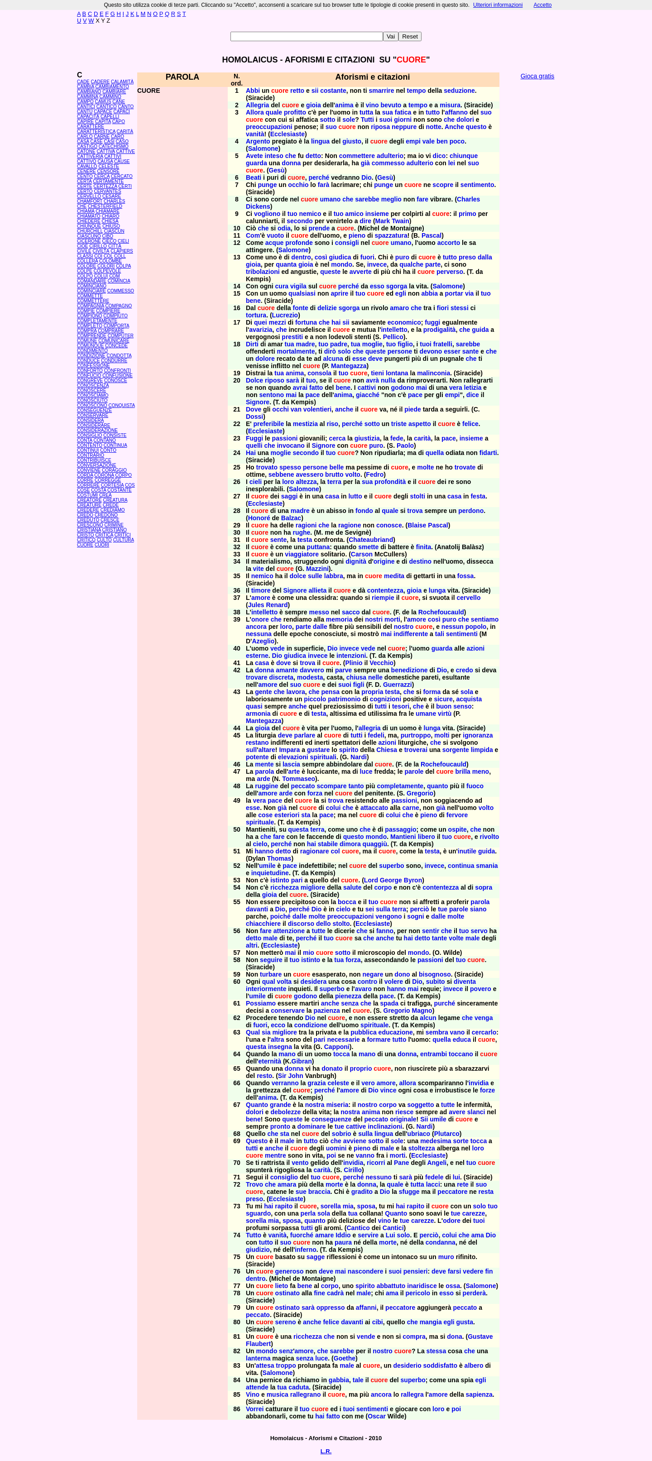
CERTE (84, 186)
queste (330, 271)
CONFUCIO (89, 375)
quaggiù (375, 844)
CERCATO (122, 176)
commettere (357, 155)
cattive (356, 1126)
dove (283, 662)
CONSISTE (114, 435)
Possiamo (261, 1003)
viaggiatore (302, 554)
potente (257, 757)
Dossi (254, 416)
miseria (337, 1104)
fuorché (301, 1235)
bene (253, 300)
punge (267, 184)
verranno (285, 1083)
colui (333, 807)
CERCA (102, 176)
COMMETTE (90, 295)
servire (368, 1235)
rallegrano (305, 1394)
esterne (257, 655)
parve (343, 670)
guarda (256, 163)
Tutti (367, 119)
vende (366, 1336)
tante (439, 938)
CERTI (125, 186)
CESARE (111, 196)
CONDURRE (114, 360)
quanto (437, 786)
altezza (306, 481)
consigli (347, 242)
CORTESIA (112, 485)
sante (470, 351)
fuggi (432, 322)
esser (452, 351)
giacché (367, 394)
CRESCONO (90, 524)
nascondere (366, 1271)
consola (319, 373)
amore (260, 597)
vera (455, 387)
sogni (415, 916)
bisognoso (435, 974)
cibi (377, 1322)
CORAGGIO (114, 470)
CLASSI (85, 256)
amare (324, 1235)
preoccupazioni (269, 126)
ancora (256, 626)
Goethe (344, 1358)
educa (462, 1039)
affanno (456, 112)
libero (426, 836)
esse (359, 358)
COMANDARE (91, 280)
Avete (254, 155)
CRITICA (104, 534)
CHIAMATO (89, 216)
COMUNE (87, 340)
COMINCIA (119, 280)
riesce (404, 1112)
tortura (256, 315)
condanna (440, 1242)
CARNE (102, 136)
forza (314, 793)
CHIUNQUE (89, 226)
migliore (313, 887)
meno (480, 771)
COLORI (106, 265)
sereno (285, 1322)
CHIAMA (85, 211)
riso (332, 423)
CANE (118, 101)
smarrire (381, 90)
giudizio (258, 1249)
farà (324, 184)
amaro (399, 307)
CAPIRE (85, 121)
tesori (400, 706)
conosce (389, 525)
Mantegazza (349, 365)
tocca (341, 1054)
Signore (257, 402)
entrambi (433, 1054)
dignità (355, 561)
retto (297, 90)
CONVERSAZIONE (96, 465)
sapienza (479, 1394)
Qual (253, 1032)
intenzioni (351, 655)
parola (264, 771)
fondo (364, 510)
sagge (316, 1256)
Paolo (405, 445)
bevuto (390, 105)
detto (313, 155)
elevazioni (293, 757)
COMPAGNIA (90, 305)
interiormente (266, 988)
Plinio (354, 662)
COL (108, 256)
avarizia (260, 329)
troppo (286, 1365)
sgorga (397, 286)
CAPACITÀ (88, 116)
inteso (274, 155)
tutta (366, 112)
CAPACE (103, 111)
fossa (465, 576)
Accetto (542, 5)
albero (474, 1365)
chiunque (464, 155)
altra (277, 1039)
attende (257, 1387)
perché (318, 177)
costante (333, 90)
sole (348, 119)
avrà (372, 380)
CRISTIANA (89, 529)
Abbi (253, 90)
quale (274, 112)
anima (344, 105)
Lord (371, 880)
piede (412, 409)
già (365, 163)
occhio (298, 184)
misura (450, 105)
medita (394, 576)
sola (466, 691)
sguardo (258, 1213)
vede (277, 648)
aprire (339, 293)
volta (284, 981)
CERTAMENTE (108, 181)
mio (308, 952)
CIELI (123, 241)
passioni (285, 438)
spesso (290, 467)
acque (274, 242)
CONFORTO (90, 370)
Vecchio (381, 662)
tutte (319, 930)
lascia (291, 764)
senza (350, 1003)
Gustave (480, 1336)
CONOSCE (115, 380)
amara (287, 1184)
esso (377, 286)
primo (467, 213)
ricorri (376, 1162)
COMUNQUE (90, 345)
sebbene (281, 474)
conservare (288, 1010)
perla (308, 1213)
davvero (312, 670)
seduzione (459, 90)
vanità (255, 134)
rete (463, 1184)
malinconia (433, 373)
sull (251, 749)
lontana (397, 373)
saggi (289, 496)
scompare (331, 786)
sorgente (455, 749)
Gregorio (420, 793)
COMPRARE (111, 330)
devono (431, 351)
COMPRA (86, 330)
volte (456, 938)
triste (399, 423)
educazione (396, 1032)
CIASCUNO (89, 236)
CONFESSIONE (93, 365)
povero (480, 988)
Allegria (257, 105)
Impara (289, 749)
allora (407, 1083)
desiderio (407, 1365)
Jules (256, 604)
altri (252, 945)
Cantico (358, 1227)
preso (467, 257)
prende (319, 228)
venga (484, 1017)
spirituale (260, 822)
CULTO (104, 539)
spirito (349, 749)
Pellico (393, 336)
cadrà (335, 1293)
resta (486, 1191)
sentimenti (462, 633)
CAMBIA (85, 86)
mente (264, 764)
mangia (431, 1322)
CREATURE (89, 505)
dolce (297, 576)
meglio (391, 199)
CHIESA (109, 221)
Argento (258, 141)
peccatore (452, 1191)
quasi (254, 706)
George (391, 880)
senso (462, 706)
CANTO (126, 106)
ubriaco (419, 1133)
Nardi (358, 757)
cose (265, 815)
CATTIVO (86, 161)
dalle (320, 626)
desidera (314, 981)
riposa (380, 126)
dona (454, 1336)
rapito (283, 1206)
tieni (377, 373)
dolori (465, 119)
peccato (303, 786)
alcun (428, 1017)
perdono (471, 510)
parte (433, 264)
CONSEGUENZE (94, 410)
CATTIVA (106, 151)
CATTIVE (125, 151)
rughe (301, 532)
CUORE (85, 544)
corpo (383, 887)
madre (305, 344)
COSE (83, 490)
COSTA (98, 490)
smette (368, 547)
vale (428, 141)
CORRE (85, 480)
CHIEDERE (89, 221)
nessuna (259, 633)
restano (257, 742)
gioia (313, 105)
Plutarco (447, 1133)
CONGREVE (90, 380)
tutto (433, 112)
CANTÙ (84, 111)
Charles (468, 199)
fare (422, 199)
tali (439, 633)
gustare (318, 749)
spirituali (323, 757)
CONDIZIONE (91, 355)
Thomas (279, 858)
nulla (388, 380)
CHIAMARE (108, 211)
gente (263, 691)
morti (392, 619)
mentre (275, 1155)
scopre (442, 184)
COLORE (86, 265)
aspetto (419, 423)
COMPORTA (116, 325)
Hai (251, 452)
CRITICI (123, 534)
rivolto (489, 836)
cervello (469, 597)
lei (451, 163)
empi (413, 141)
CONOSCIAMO (92, 395)
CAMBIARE (114, 91)
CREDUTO (88, 519)
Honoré (259, 518)
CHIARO (111, 216)
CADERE (100, 81)
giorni (403, 119)
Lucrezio (285, 315)
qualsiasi (302, 293)
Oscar (377, 1416)
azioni (476, 648)
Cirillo (353, 1170)
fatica (403, 112)
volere (393, 981)
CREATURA (115, 500)
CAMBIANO (89, 91)
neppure (404, 126)
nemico (310, 213)
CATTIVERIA (90, 156)
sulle (315, 576)
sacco (351, 612)
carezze (473, 1213)
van (296, 409)
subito (435, 981)
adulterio (390, 155)
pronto (280, 1126)
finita (423, 547)
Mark (382, 221)
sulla (383, 909)
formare (378, 1039)
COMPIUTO (115, 315)
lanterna (258, 1358)
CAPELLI (110, 116)
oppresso (330, 1307)
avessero (309, 474)
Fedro (375, 474)
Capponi (337, 1046)
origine (384, 561)
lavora (295, 691)
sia (266, 1032)
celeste (338, 1083)
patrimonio (344, 699)
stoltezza (421, 1148)
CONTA (84, 440)
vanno (365, 1155)
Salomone (263, 148)
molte (425, 467)
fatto (316, 387)
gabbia (339, 1380)
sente (278, 539)
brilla (462, 771)
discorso (301, 923)
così (321, 257)
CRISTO (85, 534)
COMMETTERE (93, 300)
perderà (474, 1293)
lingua (320, 141)
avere (457, 1112)
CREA (105, 495)
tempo (416, 90)
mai (421, 387)
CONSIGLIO (89, 435)
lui (456, 1177)
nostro (404, 626)
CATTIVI (112, 156)
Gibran (302, 1061)
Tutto (253, 1235)
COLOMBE (110, 261)
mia (348, 1206)
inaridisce (421, 1285)
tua (289, 344)
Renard (277, 604)
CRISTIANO (114, 529)
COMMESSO (120, 290)
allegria (370, 728)
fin (489, 1271)
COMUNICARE (113, 340)
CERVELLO (89, 196)
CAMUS (103, 101)
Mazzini (317, 568)
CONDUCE (88, 360)
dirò (330, 351)
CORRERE (88, 485)
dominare (311, 1126)
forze (487, 1090)
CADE (83, 81)
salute (352, 887)
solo (344, 351)
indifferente (410, 633)
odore (451, 1220)
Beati (253, 177)
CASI (109, 141)
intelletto (394, 329)
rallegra (412, 1394)
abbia (429, 293)
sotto (327, 119)
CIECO (109, 241)
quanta (286, 264)
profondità (390, 481)
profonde (299, 242)
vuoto (275, 235)
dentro (301, 257)
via (469, 293)
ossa (453, 1285)
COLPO (85, 275)
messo (319, 612)
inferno (305, 1249)
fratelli (442, 344)
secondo (300, 221)
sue (301, 1191)
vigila (298, 286)
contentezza (385, 590)
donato (332, 1068)
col (335, 851)
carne (411, 807)
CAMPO (85, 101)
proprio (361, 1068)
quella (435, 452)
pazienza (326, 1010)
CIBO (107, 236)
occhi (280, 409)
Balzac (291, 518)
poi (331, 1155)
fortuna (306, 322)
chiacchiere (263, 923)
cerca (337, 438)
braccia (319, 1191)
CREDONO (106, 515)
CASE (96, 141)
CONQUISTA (121, 405)
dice (472, 394)
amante (287, 670)
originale (403, 1119)
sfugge (409, 1191)
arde (263, 778)
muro (446, 1256)
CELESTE (108, 166)
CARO (117, 136)
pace (312, 394)
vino (372, 105)
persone (400, 351)
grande (280, 1104)
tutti (381, 706)
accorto (448, 242)
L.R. (326, 1451)
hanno (263, 851)
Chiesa (386, 749)
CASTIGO (87, 146)
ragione (349, 525)
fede (396, 438)
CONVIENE (89, 470)
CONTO (108, 450)
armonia (258, 713)
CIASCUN (114, 231)
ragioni (306, 525)
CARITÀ (125, 131)
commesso (388, 163)
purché (444, 1003)
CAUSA (105, 161)
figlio (405, 344)
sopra (483, 887)
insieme (377, 213)
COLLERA (87, 261)
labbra (333, 576)
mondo (341, 264)
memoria (339, 619)
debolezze (285, 1112)
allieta (318, 590)
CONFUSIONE (117, 375)
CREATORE (89, 500)
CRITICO (86, 539)
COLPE (84, 270)
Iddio (343, 1235)
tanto (356, 786)
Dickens (258, 206)
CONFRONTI (117, 370)
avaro (363, 988)
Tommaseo (298, 778)
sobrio (341, 1133)
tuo (292, 213)
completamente (400, 786)
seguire (271, 959)
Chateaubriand (371, 539)
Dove (253, 409)
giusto (351, 141)
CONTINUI (88, 450)
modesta (310, 677)
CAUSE (121, 161)
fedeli (376, 735)
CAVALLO (87, 166)
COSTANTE (119, 490)
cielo (260, 844)
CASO (122, 141)
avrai (299, 387)
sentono (271, 394)
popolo (476, 626)
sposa (366, 1206)
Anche (454, 126)
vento (300, 1162)
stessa (436, 1351)
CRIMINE (114, 524)
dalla (485, 257)
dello (323, 923)
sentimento (477, 184)
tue (442, 909)
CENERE (86, 171)
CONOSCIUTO (92, 400)
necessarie (343, 1039)
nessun (452, 626)
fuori (367, 257)
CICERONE (89, 241)
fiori (443, 307)
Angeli (436, 1162)
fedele (434, 1177)
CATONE (86, 151)
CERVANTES (107, 191)
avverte (361, 271)
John (295, 1075)
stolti (417, 496)
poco (457, 141)
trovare (256, 677)
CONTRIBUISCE (94, 460)
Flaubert (258, 1343)
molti (441, 735)
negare (373, 974)
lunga (437, 590)
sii (315, 90)
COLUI (101, 275)
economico (404, 322)
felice (470, 423)
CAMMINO (110, 96)
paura (343, 1242)
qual (268, 981)
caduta (298, 1387)
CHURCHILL (90, 231)
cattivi (367, 387)
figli (358, 684)
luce (366, 771)
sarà (292, 380)
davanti (257, 909)
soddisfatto (440, 1365)
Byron (413, 880)
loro (288, 481)
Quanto (257, 1104)
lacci (433, 1184)
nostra (315, 1104)
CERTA (84, 181)
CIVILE (84, 251)
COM (114, 275)
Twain (400, 221)
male (270, 938)
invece (377, 264)
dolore (265, 358)
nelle (375, 677)
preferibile (269, 423)
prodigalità (439, 329)
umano (330, 199)
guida (480, 329)
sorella (331, 1206)
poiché (280, 916)
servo (478, 930)
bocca (347, 901)
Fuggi (254, 438)
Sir (282, 1075)
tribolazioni (263, 271)
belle (336, 467)
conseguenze (332, 1119)
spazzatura (390, 235)
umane (426, 713)
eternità (269, 1061)
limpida (482, 749)
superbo (391, 865)
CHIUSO (111, 226)
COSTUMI (87, 495)
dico (439, 155)
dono (402, 974)
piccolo (315, 699)
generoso (289, 1271)
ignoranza (478, 735)
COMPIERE (108, 310)
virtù (444, 713)
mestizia (305, 423)
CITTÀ (114, 246)
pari (297, 880)
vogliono (267, 213)
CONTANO (105, 440)
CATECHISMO (114, 146)
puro (402, 257)
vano (457, 1032)
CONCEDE (116, 345)
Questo (257, 1141)
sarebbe (367, 199)
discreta (281, 677)
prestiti (292, 336)
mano (286, 1054)
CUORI (102, 544)
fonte (300, 307)
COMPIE (86, 310)
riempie (383, 597)
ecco (278, 1025)
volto (352, 474)
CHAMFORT (89, 201)
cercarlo (484, 1032)
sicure (443, 699)
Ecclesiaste (287, 134)
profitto (295, 112)
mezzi (277, 322)
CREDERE (88, 510)
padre (338, 344)
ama (477, 1235)
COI (98, 256)
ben (442, 141)
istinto (279, 880)
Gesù (277, 170)
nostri (374, 619)
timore (261, 590)
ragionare (314, 851)
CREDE (111, 505)
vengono (388, 916)
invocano (290, 445)
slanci (476, 1112)
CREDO (85, 515)
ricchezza (284, 887)
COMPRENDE (91, 335)
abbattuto (391, 1285)
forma (432, 691)
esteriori (286, 815)
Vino (252, 1394)
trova (414, 510)
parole (413, 771)
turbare (271, 974)
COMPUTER (121, 335)
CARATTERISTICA (96, 131)
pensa (330, 691)
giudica (340, 257)
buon (443, 706)
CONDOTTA (119, 355)
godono (402, 387)
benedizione (409, 670)
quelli (254, 445)
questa (298, 829)
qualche (411, 264)
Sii (424, 1119)
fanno (384, 930)
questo (476, 126)
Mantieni (403, 836)
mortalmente (296, 351)
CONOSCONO (92, 405)
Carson (362, 554)
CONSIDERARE (93, 425)
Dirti (252, 344)
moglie (372, 344)
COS (130, 485)
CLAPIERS (121, 251)
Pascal (431, 235)
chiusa (356, 677)
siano (478, 909)
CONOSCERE (91, 390)
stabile (328, 844)
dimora (350, 844)
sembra (437, 1032)
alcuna (333, 358)
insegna (280, 1046)
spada (389, 1003)
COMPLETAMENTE (97, 320)
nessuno (379, 1177)
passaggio (400, 829)
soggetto (420, 1104)
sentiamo (485, 619)
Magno (422, 1010)
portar (454, 293)
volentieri (317, 409)
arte (294, 771)
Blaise (417, 525)
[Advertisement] (537, 222)
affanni (366, 1307)
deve (375, 358)
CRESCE (110, 519)
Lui (390, 1235)
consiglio (284, 1177)
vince (388, 1090)
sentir (430, 930)
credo (464, 670)
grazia (316, 1083)
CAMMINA (87, 96)
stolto (341, 923)
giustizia (367, 438)
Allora (255, 112)
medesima (435, 1141)
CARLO (84, 136)
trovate (465, 467)
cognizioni (385, 699)
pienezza (348, 996)
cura (282, 286)
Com (253, 235)
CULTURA (123, 539)
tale (358, 1380)
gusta (464, 1322)
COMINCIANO (91, 285)
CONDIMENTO (92, 350)
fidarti (488, 452)
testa (304, 539)
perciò (419, 909)
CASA (83, 141)
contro (368, 981)
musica (277, 1394)
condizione (310, 1025)
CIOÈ (82, 246)
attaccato (374, 807)
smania (487, 865)
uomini (336, 1148)
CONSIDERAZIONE (97, 430)
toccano (461, 1054)
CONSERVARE (92, 415)
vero (368, 1083)
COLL (120, 256)
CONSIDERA (90, 420)
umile (267, 865)
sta (305, 815)
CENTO (85, 176)
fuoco (475, 786)
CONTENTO (89, 445)
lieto (281, 1285)
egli (400, 293)
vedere (473, 1271)
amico (354, 213)
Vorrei (255, 1409)
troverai (415, 749)
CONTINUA (115, 445)
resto (264, 1075)
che (449, 119)
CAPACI (121, 111)
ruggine (266, 786)
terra (334, 481)
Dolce (254, 380)
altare (266, 749)
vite (258, 568)
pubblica (363, 1032)
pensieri (415, 1271)
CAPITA (103, 121)
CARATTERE (90, 126)
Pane (401, 1162)
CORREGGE (108, 480)
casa (332, 496)
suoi (386, 119)
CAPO (118, 121)
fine (319, 1293)
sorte (461, 1141)
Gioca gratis (538, 76)
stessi (460, 307)
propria (372, 691)
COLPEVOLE (107, 270)
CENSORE (108, 171)
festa (477, 496)
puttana (318, 547)
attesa (265, 1365)
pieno (357, 235)
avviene (354, 1141)
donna (291, 163)
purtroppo (416, 735)
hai (335, 322)
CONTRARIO (90, 455)
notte (433, 126)
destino (420, 561)
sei (369, 909)
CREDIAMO (113, 510)
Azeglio (263, 641)
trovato (267, 467)
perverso (449, 271)
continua (461, 865)
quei (260, 322)
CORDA (85, 475)
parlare (305, 735)
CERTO (85, 191)
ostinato (287, 1293)
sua (387, 112)
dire (365, 221)
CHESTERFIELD (105, 206)
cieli (255, 481)
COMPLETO (89, 325)
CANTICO (106, 106)
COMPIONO (89, 315)
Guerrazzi (397, 684)
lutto (355, 496)
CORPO (123, 475)
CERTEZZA (105, 186)
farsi (454, 1271)
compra (414, 1336)
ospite (457, 829)
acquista (469, 699)
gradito (362, 1191)
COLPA (123, 265)
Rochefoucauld (441, 612)
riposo (274, 380)
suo (486, 112)
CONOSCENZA (93, 385)
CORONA (104, 475)
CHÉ (81, 206)
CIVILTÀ (100, 251)
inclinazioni (385, 1126)
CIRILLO (98, 246)
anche (344, 409)
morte (334, 1184)
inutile (467, 851)
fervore (457, 815)
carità (422, 438)
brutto (334, 474)
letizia (473, 387)
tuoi (425, 344)
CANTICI (86, 106)
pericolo (418, 1293)
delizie (327, 307)
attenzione (289, 930)
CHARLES (114, 201)
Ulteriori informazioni (498, 5)
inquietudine (270, 873)
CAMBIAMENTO (112, 86)
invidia (479, 1083)
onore (260, 619)
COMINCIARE (91, 290)
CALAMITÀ (122, 81)
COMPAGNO (118, 305)
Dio (366, 177)
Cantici (393, 1227)
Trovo (254, 1184)
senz (286, 1351)
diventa (465, 981)
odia (284, 228)
